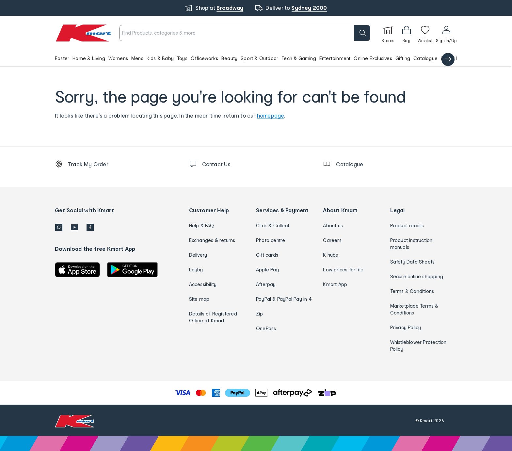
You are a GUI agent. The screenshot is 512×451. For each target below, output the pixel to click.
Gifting (402, 58)
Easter (62, 58)
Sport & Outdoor (259, 58)
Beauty (229, 58)
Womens (118, 58)
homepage (270, 115)
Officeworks (204, 58)
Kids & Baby (160, 58)
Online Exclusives (373, 58)
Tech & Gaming (298, 58)
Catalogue (425, 58)
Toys (182, 58)
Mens (137, 58)
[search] (362, 33)
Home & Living (88, 58)
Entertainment (335, 58)
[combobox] (244, 33)
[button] (256, 58)
